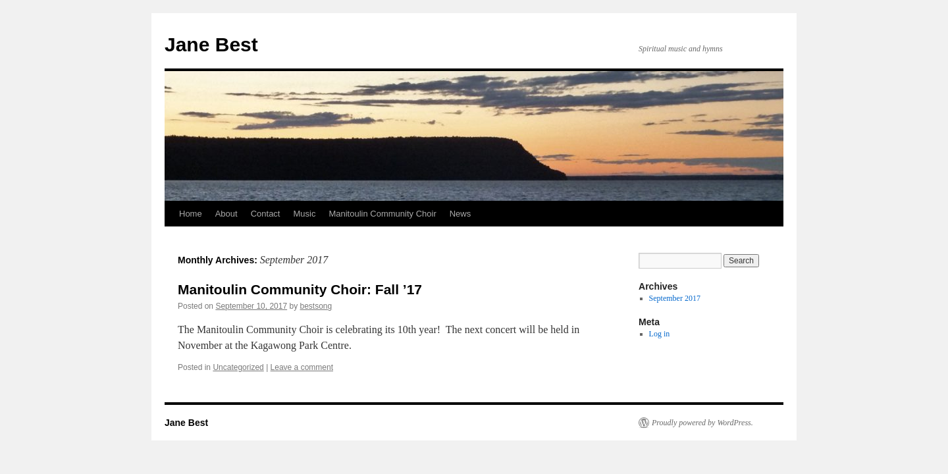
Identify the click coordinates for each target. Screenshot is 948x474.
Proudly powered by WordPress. (702, 422)
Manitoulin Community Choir (382, 214)
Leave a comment (302, 367)
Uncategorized (238, 367)
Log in (659, 333)
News (460, 214)
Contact (265, 214)
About (226, 214)
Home (190, 214)
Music (304, 214)
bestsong (316, 306)
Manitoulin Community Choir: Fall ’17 (300, 289)
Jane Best (211, 44)
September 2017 (674, 298)
